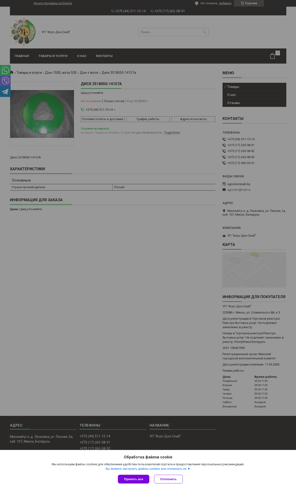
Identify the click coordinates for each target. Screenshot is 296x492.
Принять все (133, 479)
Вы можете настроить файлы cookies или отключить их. (146, 468)
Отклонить (168, 479)
